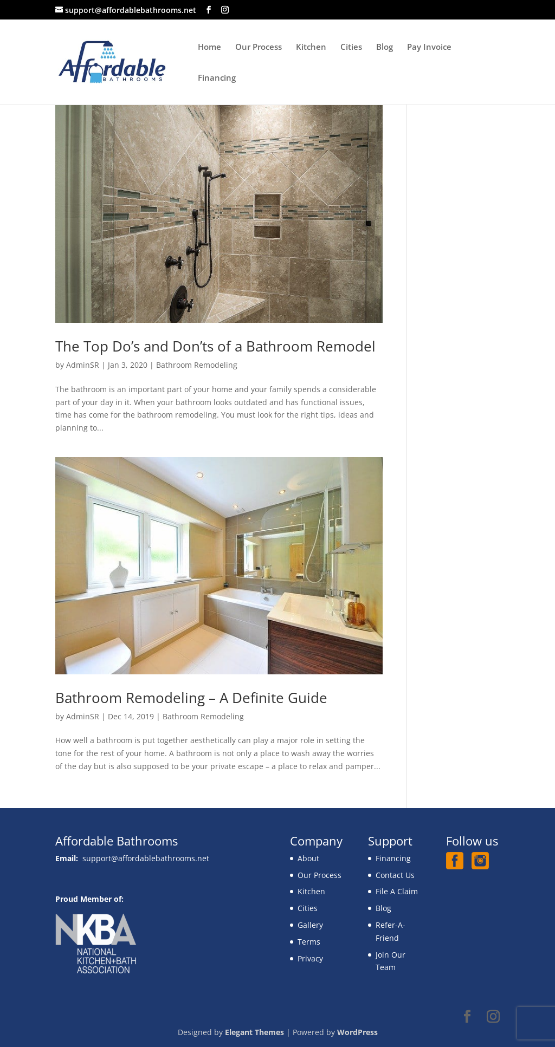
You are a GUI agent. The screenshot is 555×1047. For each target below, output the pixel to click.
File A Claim (397, 891)
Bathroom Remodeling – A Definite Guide (191, 697)
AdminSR (82, 365)
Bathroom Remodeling (196, 365)
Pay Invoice (429, 47)
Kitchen (311, 47)
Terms (309, 942)
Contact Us (395, 875)
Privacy (310, 958)
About (308, 858)
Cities (351, 47)
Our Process (258, 47)
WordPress (357, 1032)
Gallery (310, 925)
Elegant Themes (254, 1032)
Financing (217, 78)
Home (209, 47)
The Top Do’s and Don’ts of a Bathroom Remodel (215, 346)
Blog (384, 47)
